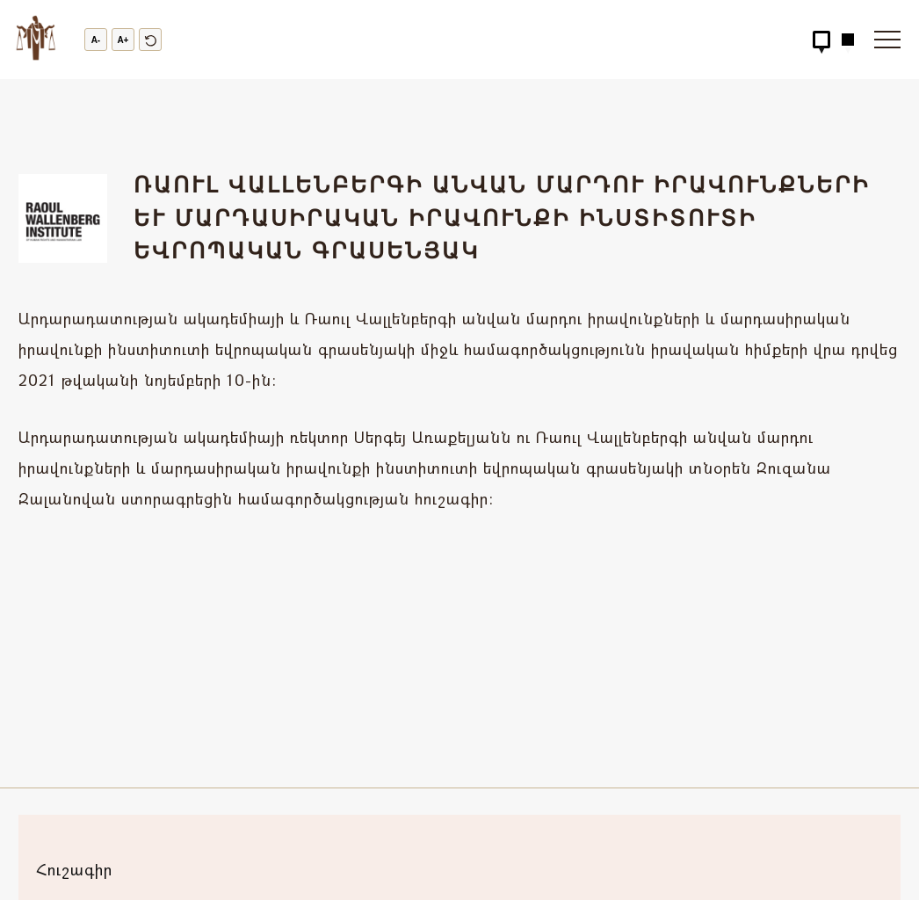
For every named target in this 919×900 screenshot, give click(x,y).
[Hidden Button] (821, 39)
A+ (122, 40)
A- (96, 40)
